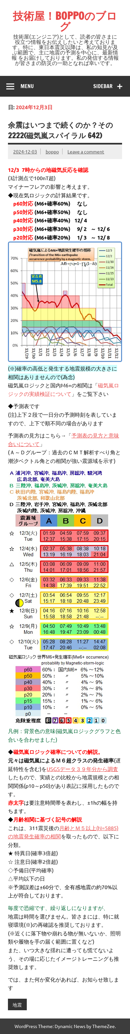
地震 (17, 1005)
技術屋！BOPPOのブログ (65, 21)
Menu (27, 86)
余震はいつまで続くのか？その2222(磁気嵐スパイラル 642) (60, 130)
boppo (52, 151)
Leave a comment (85, 151)
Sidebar (102, 86)
